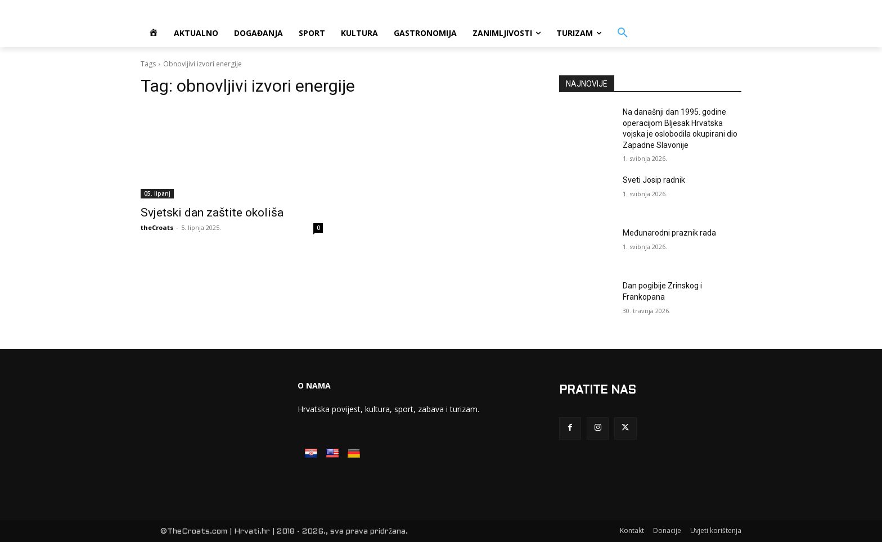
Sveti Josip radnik (654, 179)
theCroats (157, 227)
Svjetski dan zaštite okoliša (212, 212)
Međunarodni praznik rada (669, 232)
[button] (622, 33)
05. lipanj (157, 193)
